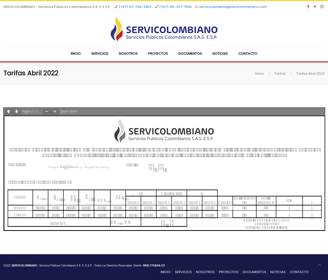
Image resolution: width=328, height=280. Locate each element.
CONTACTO (299, 272)
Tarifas (280, 73)
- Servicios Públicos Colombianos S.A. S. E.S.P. (52, 265)
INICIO (166, 272)
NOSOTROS (205, 272)
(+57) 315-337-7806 (175, 6)
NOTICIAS (278, 272)
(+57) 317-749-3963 (135, 6)
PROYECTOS (229, 272)
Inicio (259, 73)
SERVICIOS (183, 272)
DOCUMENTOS (254, 272)
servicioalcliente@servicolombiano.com (233, 6)
